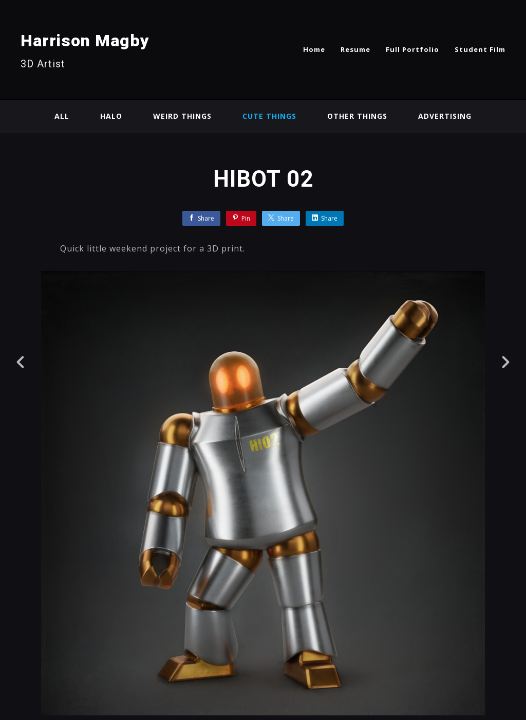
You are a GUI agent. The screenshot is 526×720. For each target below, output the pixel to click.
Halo (111, 116)
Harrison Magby (85, 40)
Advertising (445, 116)
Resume (355, 49)
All (61, 116)
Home (314, 49)
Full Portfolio (412, 49)
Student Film (480, 49)
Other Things (357, 116)
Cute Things (269, 116)
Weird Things (182, 116)
